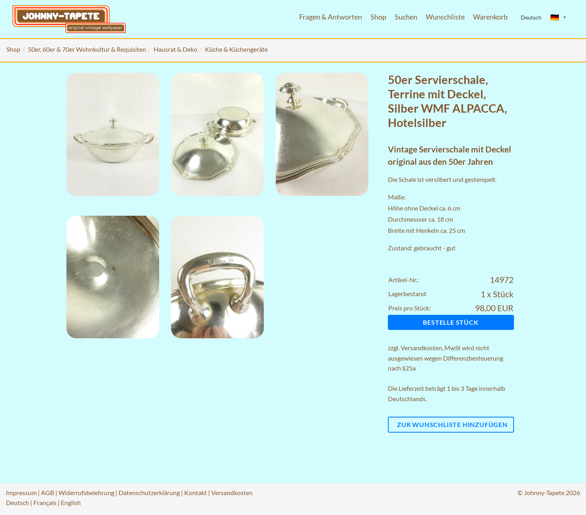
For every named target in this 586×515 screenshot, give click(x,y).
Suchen (406, 17)
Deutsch (17, 502)
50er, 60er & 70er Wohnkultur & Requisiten (87, 49)
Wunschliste (445, 17)
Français (44, 502)
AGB (47, 492)
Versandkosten (421, 347)
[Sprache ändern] (558, 17)
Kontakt (195, 492)
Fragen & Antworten (330, 17)
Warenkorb (490, 17)
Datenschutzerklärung (149, 492)
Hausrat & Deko (175, 49)
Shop (378, 17)
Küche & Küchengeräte (236, 49)
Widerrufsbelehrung (86, 492)
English (71, 502)
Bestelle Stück (450, 322)
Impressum (21, 492)
